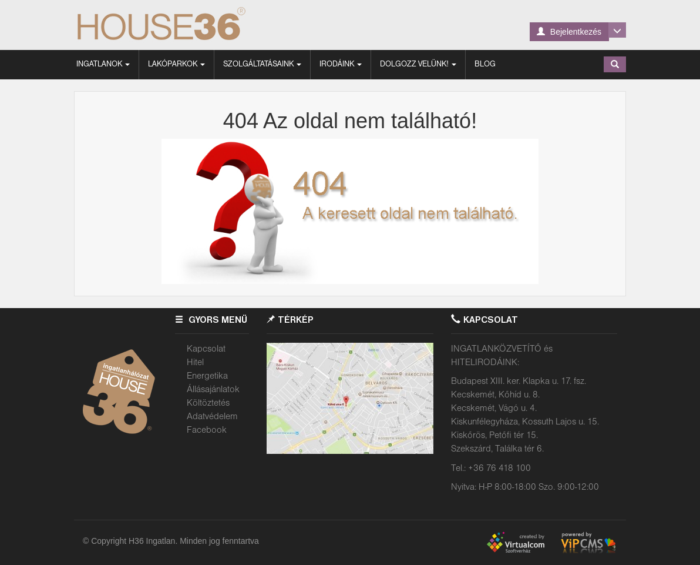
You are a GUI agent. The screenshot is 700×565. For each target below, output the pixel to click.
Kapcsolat (206, 349)
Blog (485, 64)
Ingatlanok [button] (103, 64)
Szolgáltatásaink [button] (262, 64)
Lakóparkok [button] (176, 64)
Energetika (207, 376)
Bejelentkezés (569, 31)
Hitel (195, 363)
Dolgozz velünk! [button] (418, 64)
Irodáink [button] (340, 64)
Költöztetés (208, 403)
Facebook (207, 430)
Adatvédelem (212, 417)
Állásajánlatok (213, 390)
